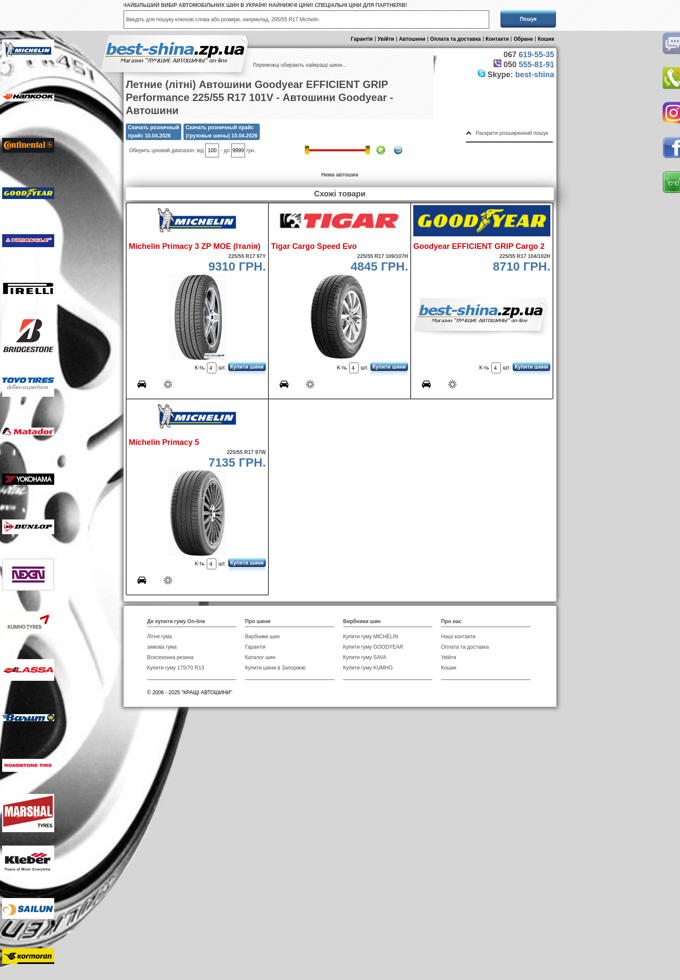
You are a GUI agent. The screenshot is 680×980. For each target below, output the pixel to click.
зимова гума (162, 647)
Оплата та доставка (455, 39)
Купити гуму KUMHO (367, 668)
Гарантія (362, 39)
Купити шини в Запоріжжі (275, 668)
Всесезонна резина (170, 657)
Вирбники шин (262, 637)
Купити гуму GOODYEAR (373, 647)
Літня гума (159, 637)
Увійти (386, 39)
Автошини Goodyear (335, 97)
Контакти (497, 39)
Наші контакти (458, 637)
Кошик (546, 39)
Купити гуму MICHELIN (370, 637)
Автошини (412, 39)
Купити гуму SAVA (364, 657)
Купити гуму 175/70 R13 (175, 668)
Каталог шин (260, 657)
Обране (523, 39)
